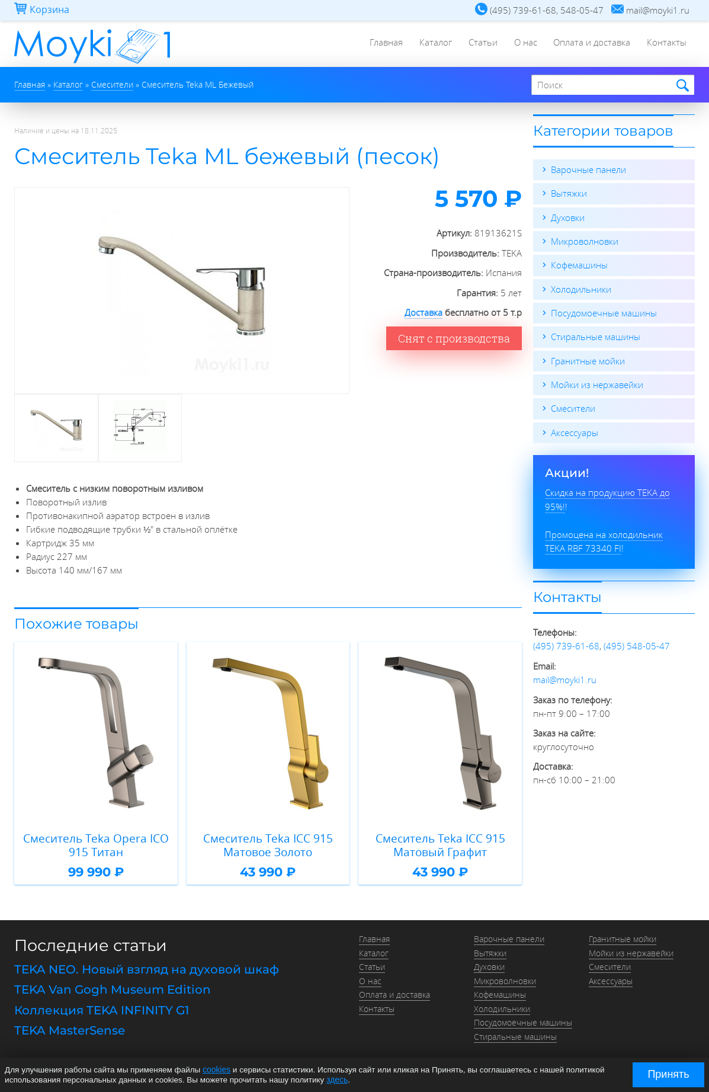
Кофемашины (579, 264)
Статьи (478, 44)
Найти (681, 85)
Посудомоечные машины (604, 312)
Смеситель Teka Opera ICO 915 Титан (95, 844)
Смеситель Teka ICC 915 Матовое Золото (268, 844)
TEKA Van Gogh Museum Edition (112, 987)
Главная (379, 44)
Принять (668, 1074)
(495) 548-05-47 (637, 642)
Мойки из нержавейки (597, 383)
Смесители (573, 406)
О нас (522, 44)
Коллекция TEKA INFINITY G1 (101, 1007)
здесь (336, 1079)
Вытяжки (569, 193)
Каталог (429, 44)
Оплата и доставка (589, 44)
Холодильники (581, 288)
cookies (216, 1069)
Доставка (423, 312)
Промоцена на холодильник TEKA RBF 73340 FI (604, 537)
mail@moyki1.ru (564, 675)
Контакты (666, 44)
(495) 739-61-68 (566, 642)
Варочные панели (588, 169)
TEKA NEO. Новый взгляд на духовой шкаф (146, 967)
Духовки (568, 217)
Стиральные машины (595, 335)
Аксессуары (574, 430)
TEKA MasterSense (69, 1026)
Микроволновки (584, 240)
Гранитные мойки (588, 359)
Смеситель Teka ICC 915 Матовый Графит (440, 844)
